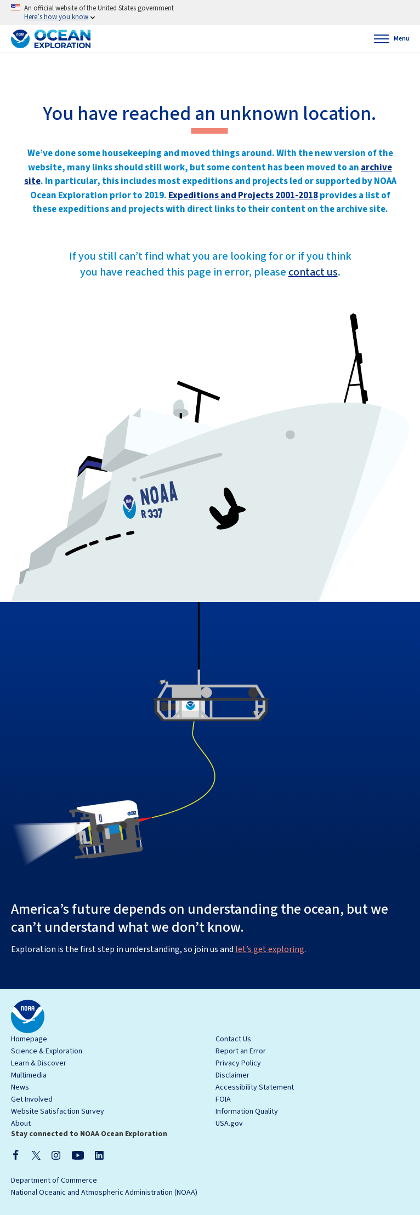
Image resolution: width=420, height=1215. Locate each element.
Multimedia (29, 1075)
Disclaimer (232, 1075)
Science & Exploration (46, 1051)
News (20, 1087)
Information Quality (246, 1111)
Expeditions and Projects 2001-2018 (243, 195)
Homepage (29, 1039)
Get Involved (32, 1099)
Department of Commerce (54, 1180)
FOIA (223, 1099)
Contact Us (233, 1039)
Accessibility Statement (254, 1087)
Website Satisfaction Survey (57, 1111)
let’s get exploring (269, 949)
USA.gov (229, 1123)
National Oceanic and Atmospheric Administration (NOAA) (104, 1192)
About (21, 1123)
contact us (313, 272)
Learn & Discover (38, 1063)
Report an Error (240, 1051)
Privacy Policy (238, 1063)
